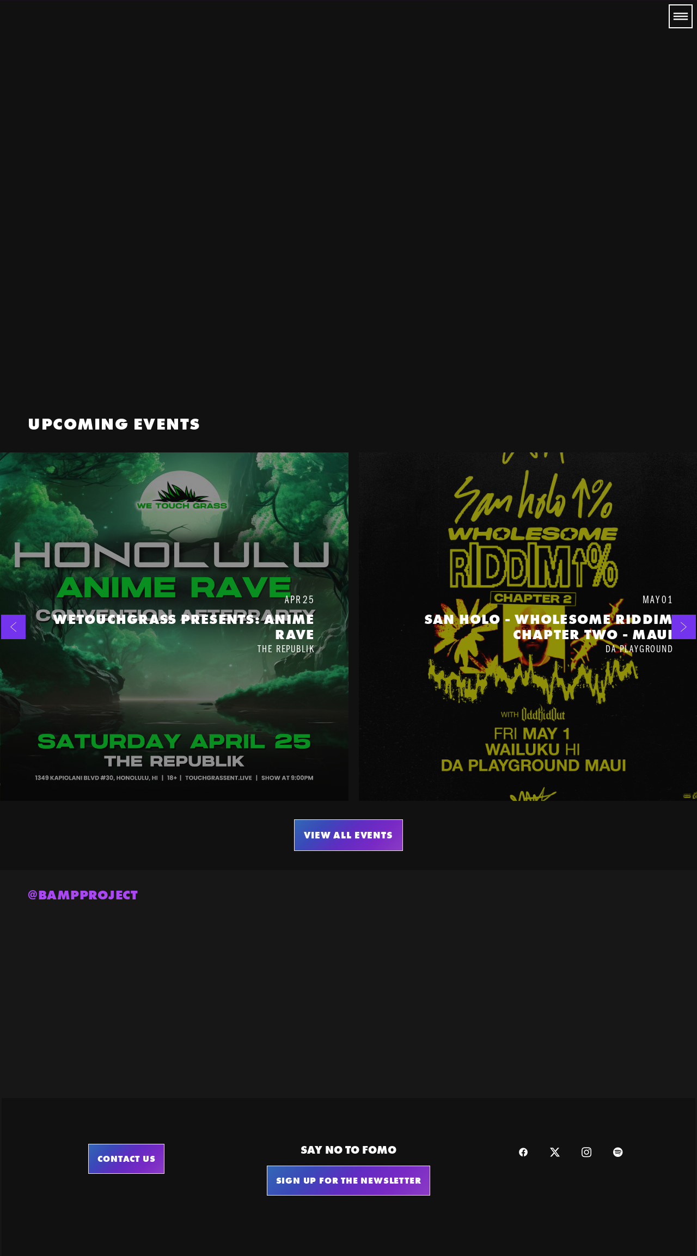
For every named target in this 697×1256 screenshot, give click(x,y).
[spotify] (618, 1152)
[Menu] (681, 16)
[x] (555, 1152)
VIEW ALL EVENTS (348, 835)
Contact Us (126, 1158)
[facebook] (523, 1152)
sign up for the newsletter (348, 1180)
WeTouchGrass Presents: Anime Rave (183, 627)
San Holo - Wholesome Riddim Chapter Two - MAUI (549, 627)
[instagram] (586, 1152)
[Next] (683, 626)
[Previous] (13, 626)
